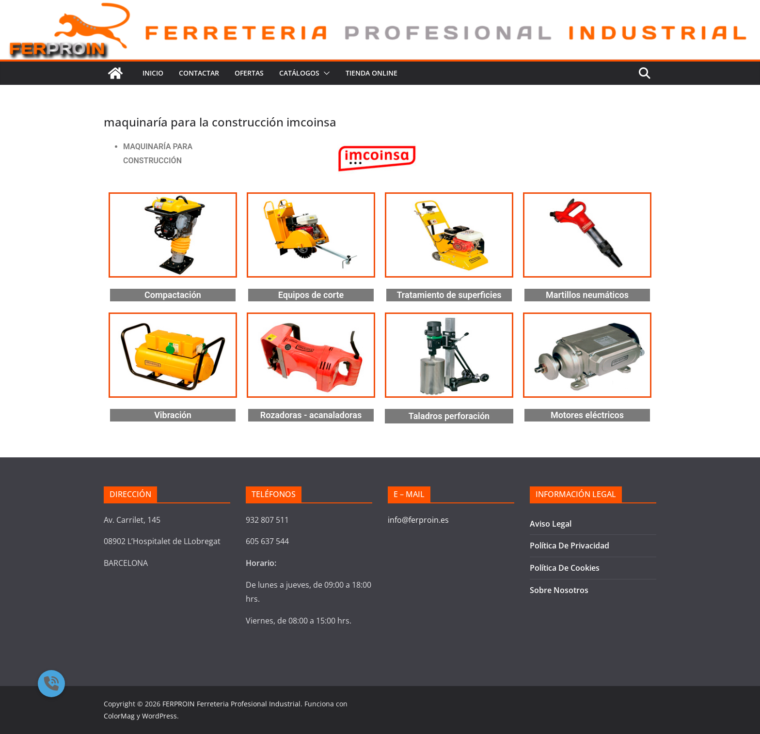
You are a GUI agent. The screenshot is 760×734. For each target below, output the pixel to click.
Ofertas (249, 73)
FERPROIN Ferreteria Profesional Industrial (231, 703)
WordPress (159, 715)
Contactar (199, 73)
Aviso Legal (550, 523)
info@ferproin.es (418, 520)
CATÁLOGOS (299, 73)
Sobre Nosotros (559, 590)
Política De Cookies (565, 567)
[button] (324, 73)
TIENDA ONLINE (371, 73)
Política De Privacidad (569, 545)
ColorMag (119, 715)
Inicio (152, 73)
